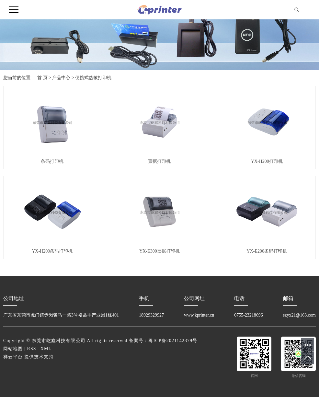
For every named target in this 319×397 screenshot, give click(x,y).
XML (45, 348)
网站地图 (13, 348)
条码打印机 (52, 161)
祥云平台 (13, 356)
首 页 (42, 77)
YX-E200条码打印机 (267, 251)
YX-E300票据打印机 (159, 251)
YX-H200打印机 (267, 161)
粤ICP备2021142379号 (172, 340)
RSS (31, 348)
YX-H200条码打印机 (52, 251)
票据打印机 (159, 161)
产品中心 (61, 77)
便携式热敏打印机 (93, 77)
